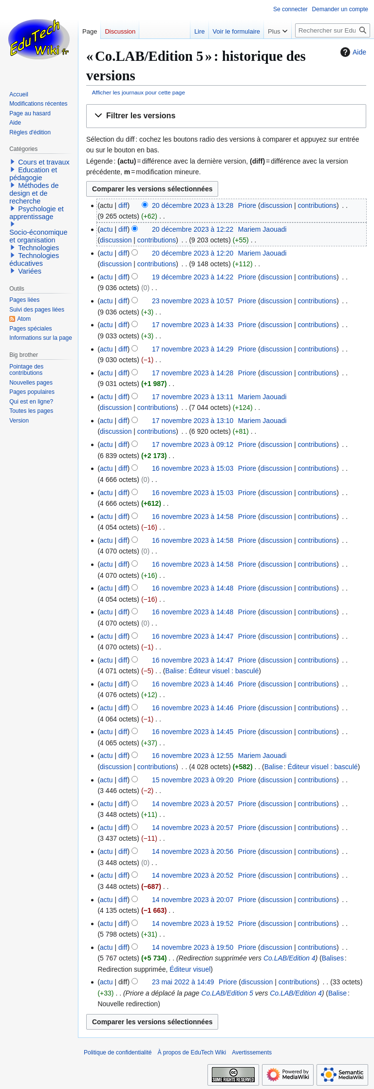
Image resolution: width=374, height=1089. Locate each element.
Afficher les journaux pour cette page (138, 92)
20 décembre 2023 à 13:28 (192, 205)
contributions (317, 205)
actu (106, 229)
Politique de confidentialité (117, 1052)
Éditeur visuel (189, 969)
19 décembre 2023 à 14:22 (192, 277)
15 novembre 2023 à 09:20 (192, 780)
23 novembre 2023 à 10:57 (192, 301)
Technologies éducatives (34, 259)
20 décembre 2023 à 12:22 (192, 229)
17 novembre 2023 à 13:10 (192, 421)
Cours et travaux (44, 162)
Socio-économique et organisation (38, 236)
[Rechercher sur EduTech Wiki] (332, 30)
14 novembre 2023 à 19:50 (192, 947)
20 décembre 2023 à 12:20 (192, 253)
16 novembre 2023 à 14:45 (192, 732)
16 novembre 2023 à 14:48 (192, 588)
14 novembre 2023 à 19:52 (192, 923)
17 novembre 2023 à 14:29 (192, 349)
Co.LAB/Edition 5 (227, 993)
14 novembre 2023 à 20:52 (192, 875)
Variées (29, 271)
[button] (226, 116)
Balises (333, 958)
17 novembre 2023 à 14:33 (192, 325)
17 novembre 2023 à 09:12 (192, 444)
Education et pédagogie (33, 174)
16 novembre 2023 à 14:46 (192, 684)
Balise (174, 671)
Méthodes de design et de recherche (33, 193)
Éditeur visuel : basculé (223, 671)
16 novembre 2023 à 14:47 (192, 636)
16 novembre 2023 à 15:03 (192, 468)
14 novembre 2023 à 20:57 (192, 804)
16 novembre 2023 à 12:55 (192, 755)
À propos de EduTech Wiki (191, 1052)
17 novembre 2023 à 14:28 (192, 373)
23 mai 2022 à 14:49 (183, 982)
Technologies (38, 248)
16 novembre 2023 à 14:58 (192, 516)
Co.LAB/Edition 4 (289, 958)
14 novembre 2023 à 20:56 (192, 851)
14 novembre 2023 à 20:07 (192, 900)
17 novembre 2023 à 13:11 (192, 397)
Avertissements (252, 1052)
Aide (352, 52)
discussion (276, 205)
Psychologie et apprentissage (36, 213)
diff (122, 205)
